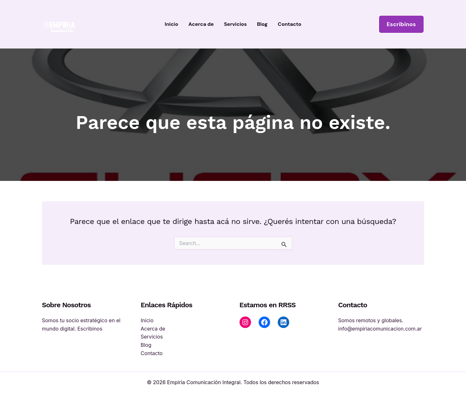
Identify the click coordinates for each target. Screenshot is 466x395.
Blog (262, 24)
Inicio (171, 24)
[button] (401, 24)
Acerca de (201, 24)
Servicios (235, 24)
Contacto (289, 24)
